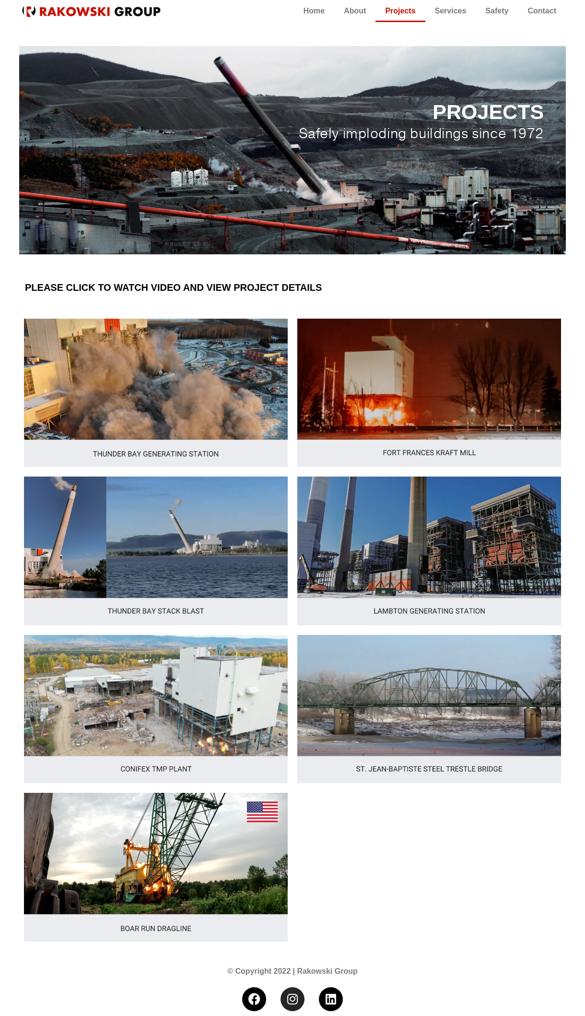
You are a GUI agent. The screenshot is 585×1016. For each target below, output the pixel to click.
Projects (400, 11)
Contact (541, 11)
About (355, 11)
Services (451, 11)
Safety (496, 11)
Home (314, 11)
